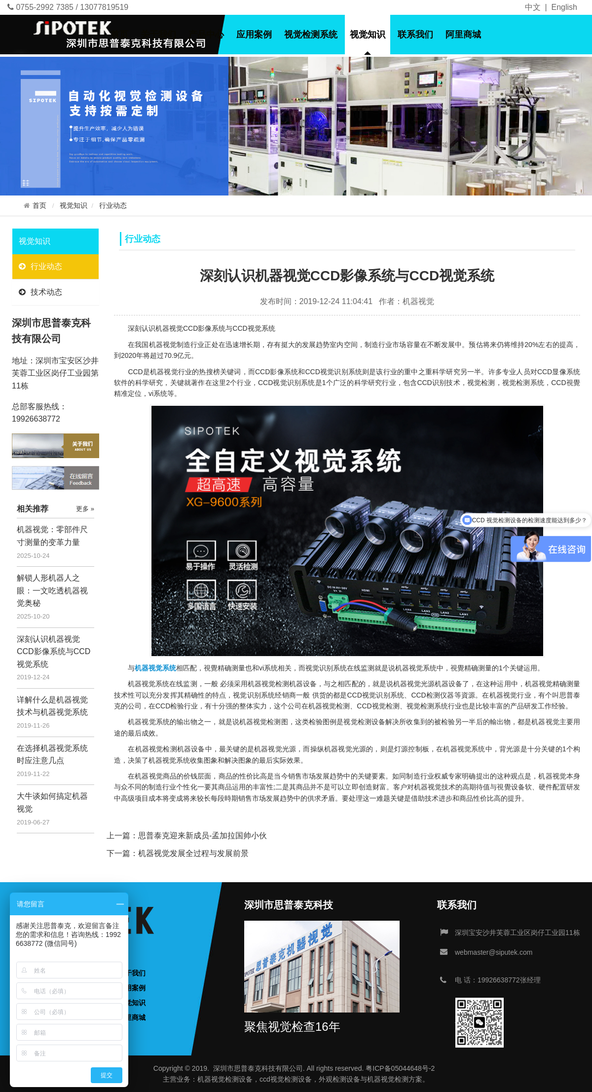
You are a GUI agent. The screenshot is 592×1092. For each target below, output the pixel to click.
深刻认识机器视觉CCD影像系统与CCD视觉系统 (53, 651)
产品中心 (206, 34)
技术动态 (40, 292)
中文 (533, 7)
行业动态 (113, 205)
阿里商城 (463, 34)
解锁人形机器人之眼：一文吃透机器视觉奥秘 (52, 590)
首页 (119, 34)
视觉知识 (367, 34)
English (564, 7)
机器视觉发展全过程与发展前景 (193, 853)
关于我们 (158, 34)
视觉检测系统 (310, 34)
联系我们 (415, 34)
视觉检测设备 (232, 1079)
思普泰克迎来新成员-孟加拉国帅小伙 (202, 835)
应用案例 (254, 34)
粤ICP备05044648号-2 (400, 1068)
